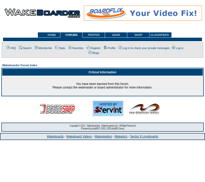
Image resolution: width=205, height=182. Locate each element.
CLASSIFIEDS (159, 34)
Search (25, 48)
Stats (60, 48)
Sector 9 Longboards (144, 136)
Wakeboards (55, 136)
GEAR (116, 34)
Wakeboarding (93, 125)
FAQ (11, 48)
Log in (177, 48)
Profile (109, 48)
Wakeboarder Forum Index (19, 65)
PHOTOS (93, 34)
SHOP (138, 34)
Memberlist (43, 48)
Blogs (93, 52)
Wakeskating (103, 136)
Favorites (76, 48)
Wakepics (120, 136)
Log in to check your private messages (144, 48)
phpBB (95, 128)
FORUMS (71, 34)
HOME (52, 34)
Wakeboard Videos (79, 136)
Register (94, 48)
